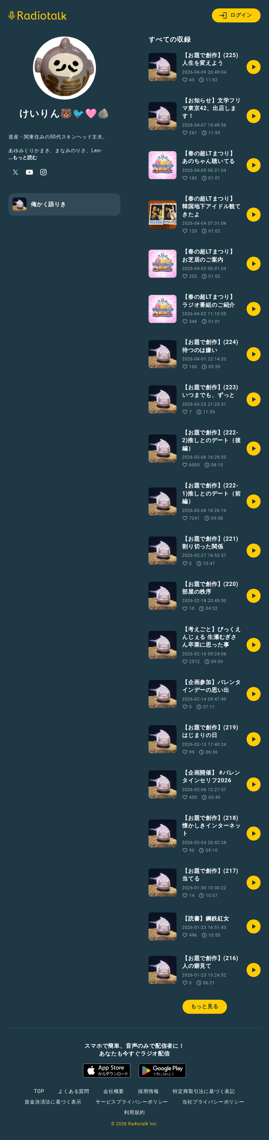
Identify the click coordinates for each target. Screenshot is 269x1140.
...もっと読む (22, 157)
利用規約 (134, 1112)
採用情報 (148, 1091)
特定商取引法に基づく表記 (204, 1091)
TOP (39, 1091)
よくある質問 (73, 1091)
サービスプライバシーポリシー (132, 1102)
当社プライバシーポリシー (213, 1102)
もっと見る (205, 1006)
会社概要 (113, 1091)
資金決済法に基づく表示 (53, 1102)
